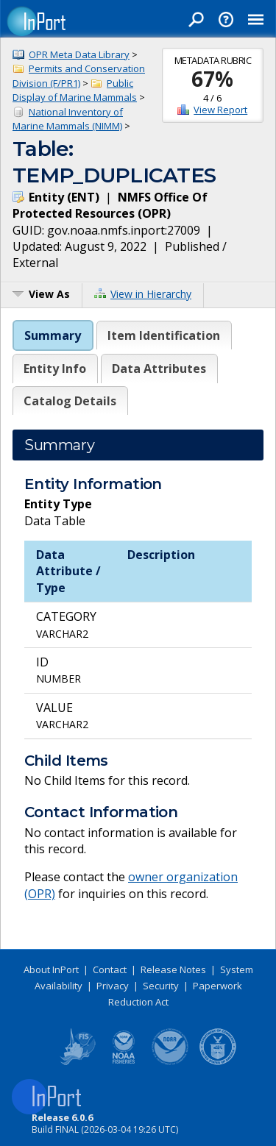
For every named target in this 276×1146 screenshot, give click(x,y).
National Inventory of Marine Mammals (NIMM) (68, 119)
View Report (220, 109)
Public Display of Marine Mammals (75, 90)
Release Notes (173, 969)
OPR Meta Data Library (79, 54)
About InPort (51, 969)
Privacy (112, 985)
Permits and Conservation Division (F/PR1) (79, 76)
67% (212, 79)
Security (161, 985)
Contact (110, 969)
